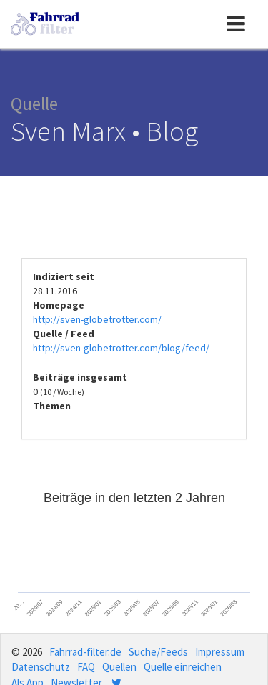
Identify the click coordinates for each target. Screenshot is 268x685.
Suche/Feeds (158, 652)
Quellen (119, 667)
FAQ (86, 667)
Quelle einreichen (183, 667)
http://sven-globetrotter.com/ (97, 319)
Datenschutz (40, 667)
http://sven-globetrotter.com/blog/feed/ (121, 347)
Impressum (219, 652)
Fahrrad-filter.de (85, 652)
